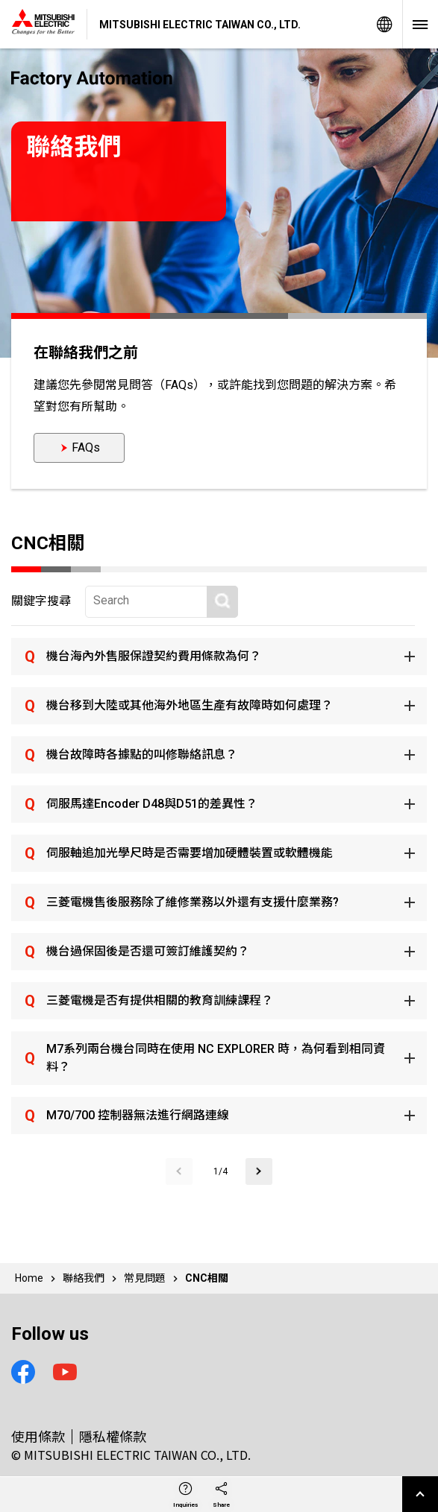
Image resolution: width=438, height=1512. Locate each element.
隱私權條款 (112, 1436)
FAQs (86, 447)
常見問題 (145, 1278)
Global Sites (384, 24)
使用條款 (38, 1436)
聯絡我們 (83, 1278)
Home (29, 1278)
